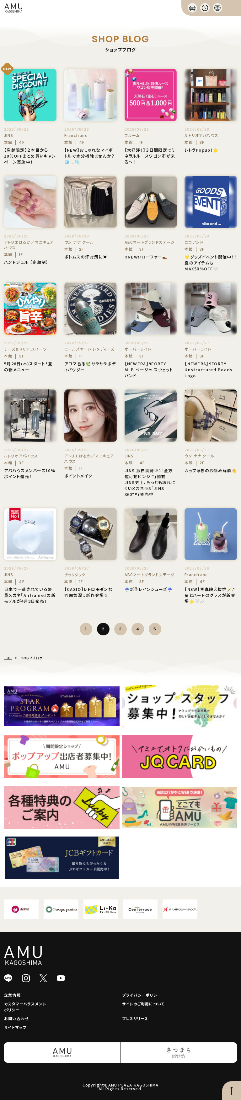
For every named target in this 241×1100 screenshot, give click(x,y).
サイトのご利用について (143, 1003)
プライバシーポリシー (141, 995)
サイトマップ (15, 1027)
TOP (8, 657)
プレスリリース (135, 1018)
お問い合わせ (16, 1018)
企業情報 (12, 995)
